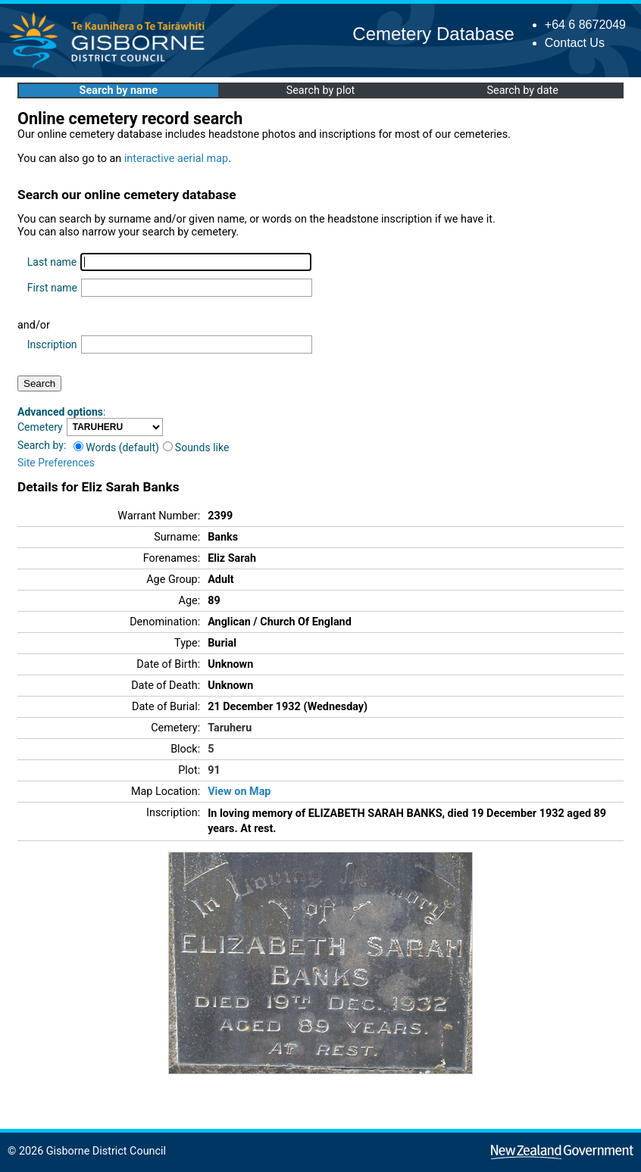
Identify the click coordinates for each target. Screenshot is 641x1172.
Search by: (41, 445)
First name (52, 288)
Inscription (52, 344)
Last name (52, 262)
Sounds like (196, 447)
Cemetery (40, 427)
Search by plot (320, 90)
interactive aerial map (176, 158)
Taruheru (230, 728)
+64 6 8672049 (585, 24)
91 (214, 770)
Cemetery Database (433, 33)
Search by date (522, 90)
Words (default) (116, 447)
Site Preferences (56, 463)
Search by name (119, 90)
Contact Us (575, 42)
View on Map (239, 791)
